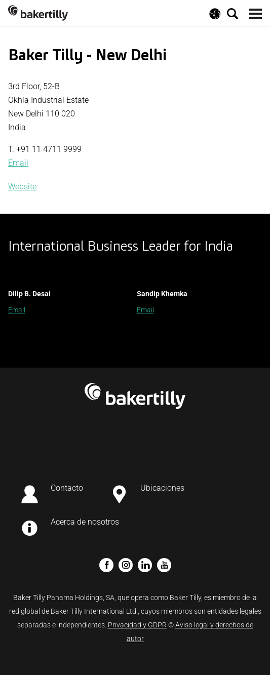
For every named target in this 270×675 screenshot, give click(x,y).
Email (18, 163)
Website (22, 186)
